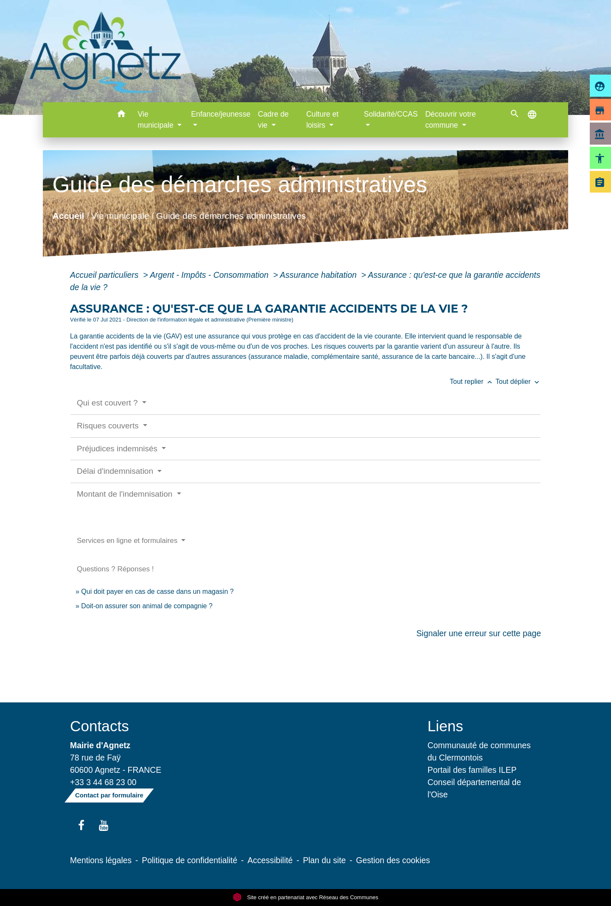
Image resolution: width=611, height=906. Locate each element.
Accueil (68, 215)
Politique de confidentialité (189, 860)
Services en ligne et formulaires (128, 541)
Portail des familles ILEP (472, 770)
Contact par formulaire (109, 795)
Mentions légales (101, 860)
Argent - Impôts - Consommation (210, 275)
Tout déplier (518, 381)
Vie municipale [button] (157, 119)
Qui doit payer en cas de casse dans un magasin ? (157, 591)
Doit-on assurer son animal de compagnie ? (147, 606)
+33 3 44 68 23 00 (103, 782)
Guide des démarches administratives (231, 215)
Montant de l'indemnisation (126, 493)
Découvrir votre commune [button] (450, 119)
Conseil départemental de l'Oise (474, 788)
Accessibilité (270, 860)
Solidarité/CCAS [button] (391, 114)
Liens (445, 726)
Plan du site (324, 860)
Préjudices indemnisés (118, 448)
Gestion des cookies (393, 860)
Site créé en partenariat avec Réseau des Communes (305, 897)
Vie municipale (120, 215)
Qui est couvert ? (108, 402)
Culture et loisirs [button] (322, 119)
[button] (121, 115)
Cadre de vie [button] (273, 119)
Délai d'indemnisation (116, 471)
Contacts (99, 726)
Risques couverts (109, 425)
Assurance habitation (319, 275)
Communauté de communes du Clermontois (479, 751)
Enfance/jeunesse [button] (220, 114)
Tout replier (473, 381)
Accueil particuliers (105, 275)
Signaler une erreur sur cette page (478, 633)
